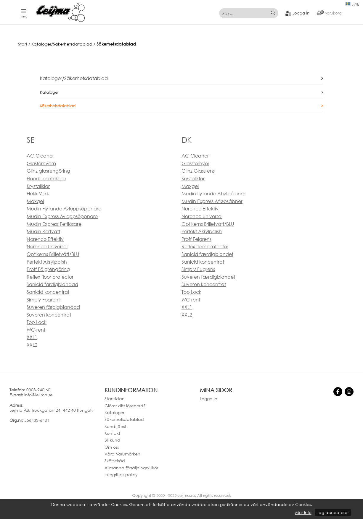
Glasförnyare (41, 163)
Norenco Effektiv (45, 239)
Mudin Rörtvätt (43, 231)
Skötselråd (115, 460)
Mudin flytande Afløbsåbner (213, 194)
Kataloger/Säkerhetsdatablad (74, 78)
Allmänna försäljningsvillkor (131, 467)
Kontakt (112, 433)
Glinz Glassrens (198, 171)
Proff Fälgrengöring (48, 269)
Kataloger (49, 92)
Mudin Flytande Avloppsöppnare (64, 209)
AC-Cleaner (40, 156)
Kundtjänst (115, 426)
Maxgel (35, 201)
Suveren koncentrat (49, 315)
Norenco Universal (47, 246)
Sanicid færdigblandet (207, 254)
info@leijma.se (38, 394)
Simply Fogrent (43, 300)
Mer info (303, 512)
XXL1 (32, 337)
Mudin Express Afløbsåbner (212, 201)
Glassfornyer (195, 163)
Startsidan (115, 398)
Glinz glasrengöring (48, 171)
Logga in (208, 398)
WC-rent (36, 330)
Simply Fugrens (198, 269)
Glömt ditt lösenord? (125, 405)
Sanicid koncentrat (48, 292)
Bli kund (112, 439)
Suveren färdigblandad (53, 307)
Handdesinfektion (46, 178)
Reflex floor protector (50, 277)
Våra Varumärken (122, 453)
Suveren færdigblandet (208, 277)
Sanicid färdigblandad (52, 284)
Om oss (112, 447)
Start (22, 44)
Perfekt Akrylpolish (47, 262)
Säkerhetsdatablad (116, 44)
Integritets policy (121, 474)
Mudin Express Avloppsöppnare (62, 216)
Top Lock (36, 322)
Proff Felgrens (196, 239)
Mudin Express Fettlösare (54, 224)
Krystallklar (38, 186)
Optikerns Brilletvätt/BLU (53, 254)
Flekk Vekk (38, 194)
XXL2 (32, 345)
